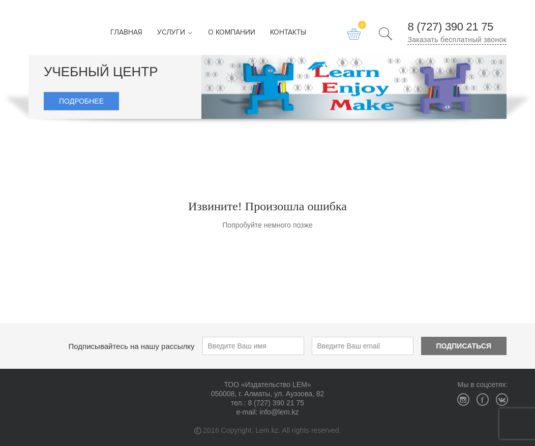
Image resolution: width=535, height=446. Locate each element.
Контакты (288, 33)
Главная (126, 33)
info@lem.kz (279, 412)
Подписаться (463, 346)
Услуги (175, 33)
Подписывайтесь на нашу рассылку (132, 346)
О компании (231, 33)
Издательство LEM (46, 27)
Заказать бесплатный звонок (457, 40)
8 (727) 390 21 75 (450, 27)
